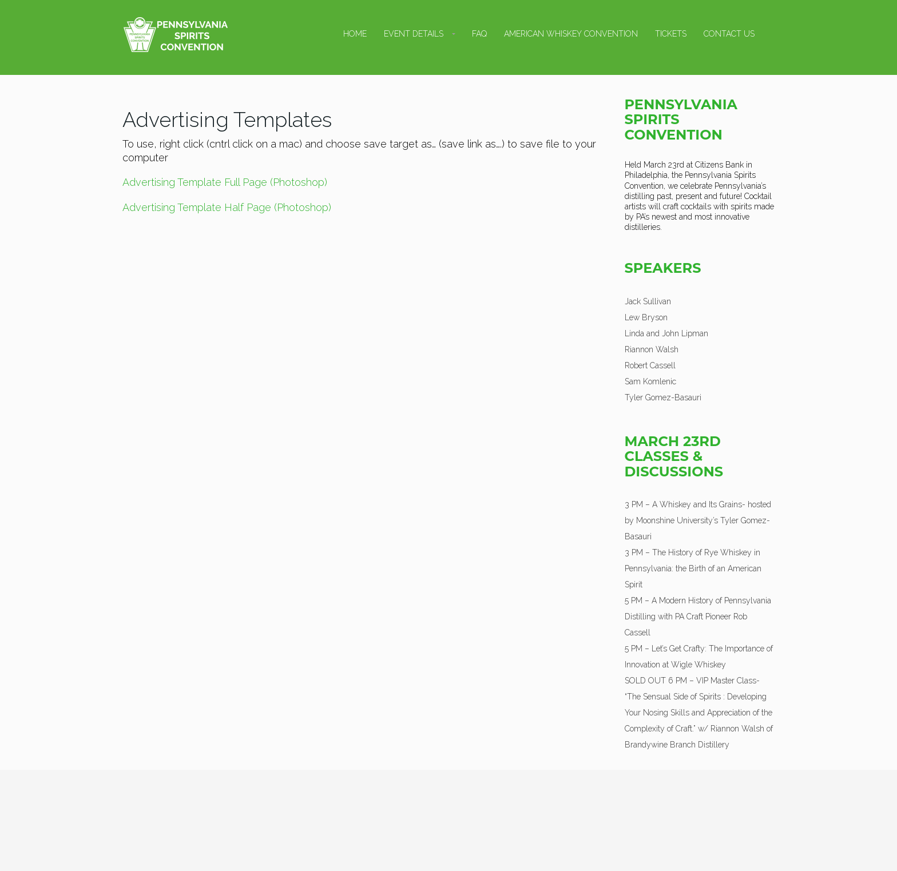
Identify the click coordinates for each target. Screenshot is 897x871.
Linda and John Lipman (666, 333)
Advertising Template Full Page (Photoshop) (224, 182)
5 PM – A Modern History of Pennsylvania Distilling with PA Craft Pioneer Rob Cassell (698, 616)
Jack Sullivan (648, 301)
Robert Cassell (650, 365)
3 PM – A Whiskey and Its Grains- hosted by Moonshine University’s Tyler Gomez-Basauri (698, 520)
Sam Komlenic (650, 381)
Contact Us (729, 33)
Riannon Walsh (651, 349)
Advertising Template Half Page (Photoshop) (226, 207)
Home (355, 33)
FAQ (479, 33)
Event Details (413, 33)
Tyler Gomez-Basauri (663, 397)
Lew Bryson (646, 317)
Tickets (670, 33)
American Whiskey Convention (571, 33)
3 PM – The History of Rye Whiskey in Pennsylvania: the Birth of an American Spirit (693, 568)
